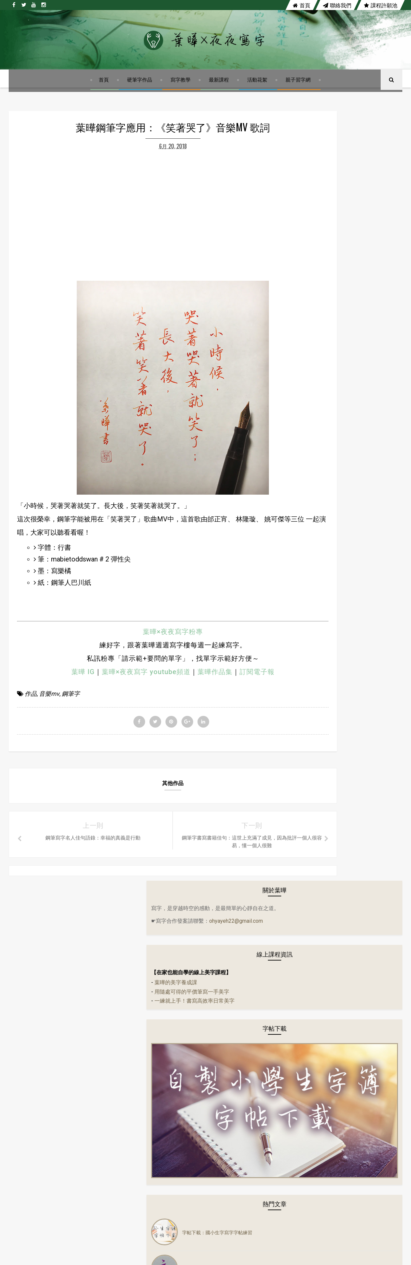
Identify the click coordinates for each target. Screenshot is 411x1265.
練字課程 (304, 904)
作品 (31, 808)
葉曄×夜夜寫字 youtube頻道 (113, 786)
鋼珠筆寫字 (306, 930)
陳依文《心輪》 (337, 538)
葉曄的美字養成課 (314, 252)
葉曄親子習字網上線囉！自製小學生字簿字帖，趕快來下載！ (358, 502)
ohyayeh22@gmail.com (317, 188)
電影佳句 (304, 837)
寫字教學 (181, 98)
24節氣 (302, 650)
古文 (299, 676)
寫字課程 (304, 890)
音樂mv (49, 808)
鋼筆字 (71, 808)
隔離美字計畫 (309, 824)
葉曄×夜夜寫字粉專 (140, 746)
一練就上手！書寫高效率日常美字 (333, 271)
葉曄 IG (50, 786)
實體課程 (304, 850)
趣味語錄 (304, 917)
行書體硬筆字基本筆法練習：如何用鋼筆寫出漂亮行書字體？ (358, 467)
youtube (225, 1053)
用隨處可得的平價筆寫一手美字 (330, 261)
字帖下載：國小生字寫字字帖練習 (356, 430)
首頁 (301, 5)
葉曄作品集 (182, 786)
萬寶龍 (302, 810)
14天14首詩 (307, 636)
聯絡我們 (337, 5)
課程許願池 (380, 5)
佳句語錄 (304, 743)
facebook (135, 1053)
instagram (273, 1053)
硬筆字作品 (140, 98)
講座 (299, 957)
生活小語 (304, 703)
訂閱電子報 (224, 786)
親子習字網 (299, 98)
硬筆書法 (304, 797)
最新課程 (220, 98)
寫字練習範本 (309, 877)
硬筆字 (302, 783)
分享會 (302, 663)
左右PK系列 (307, 690)
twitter (180, 1053)
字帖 (299, 717)
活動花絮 (258, 98)
